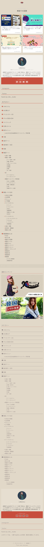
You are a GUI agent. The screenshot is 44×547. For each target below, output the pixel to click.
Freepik (16, 535)
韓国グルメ (8, 243)
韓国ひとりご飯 (10, 212)
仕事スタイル (7, 126)
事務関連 (9, 224)
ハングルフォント (11, 183)
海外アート (6, 141)
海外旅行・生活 (7, 145)
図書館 (8, 167)
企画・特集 (8, 155)
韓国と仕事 (8, 230)
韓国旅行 (7, 251)
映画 (8, 168)
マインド (9, 205)
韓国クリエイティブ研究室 (12, 179)
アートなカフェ (10, 175)
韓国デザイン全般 (11, 188)
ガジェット (8, 199)
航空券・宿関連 (9, 228)
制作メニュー (7, 130)
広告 (8, 186)
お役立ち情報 (8, 195)
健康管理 (9, 210)
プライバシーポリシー (19, 543)
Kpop (6, 235)
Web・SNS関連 (10, 181)
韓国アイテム (8, 241)
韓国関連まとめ (7, 234)
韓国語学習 (9, 260)
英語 (4, 149)
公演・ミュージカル (11, 163)
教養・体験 (8, 157)
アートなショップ (11, 176)
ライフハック (7, 122)
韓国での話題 (8, 239)
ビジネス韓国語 (10, 259)
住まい (8, 208)
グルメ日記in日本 (8, 118)
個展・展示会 (10, 161)
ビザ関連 (7, 201)
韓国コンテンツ (9, 245)
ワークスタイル (9, 216)
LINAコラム (6, 106)
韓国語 (7, 256)
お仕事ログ (6, 110)
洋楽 (4, 137)
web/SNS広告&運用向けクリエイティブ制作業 (17, 133)
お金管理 (7, 197)
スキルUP (9, 220)
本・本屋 (9, 170)
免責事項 (27, 543)
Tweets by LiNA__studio (8, 97)
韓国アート (6, 153)
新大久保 (7, 237)
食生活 (8, 214)
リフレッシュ (10, 207)
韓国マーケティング (10, 249)
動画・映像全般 (10, 184)
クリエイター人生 (8, 114)
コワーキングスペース (12, 218)
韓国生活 (7, 253)
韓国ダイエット (9, 247)
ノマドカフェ (10, 222)
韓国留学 (7, 254)
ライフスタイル (9, 203)
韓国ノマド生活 (7, 192)
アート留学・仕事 (11, 159)
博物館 (8, 165)
